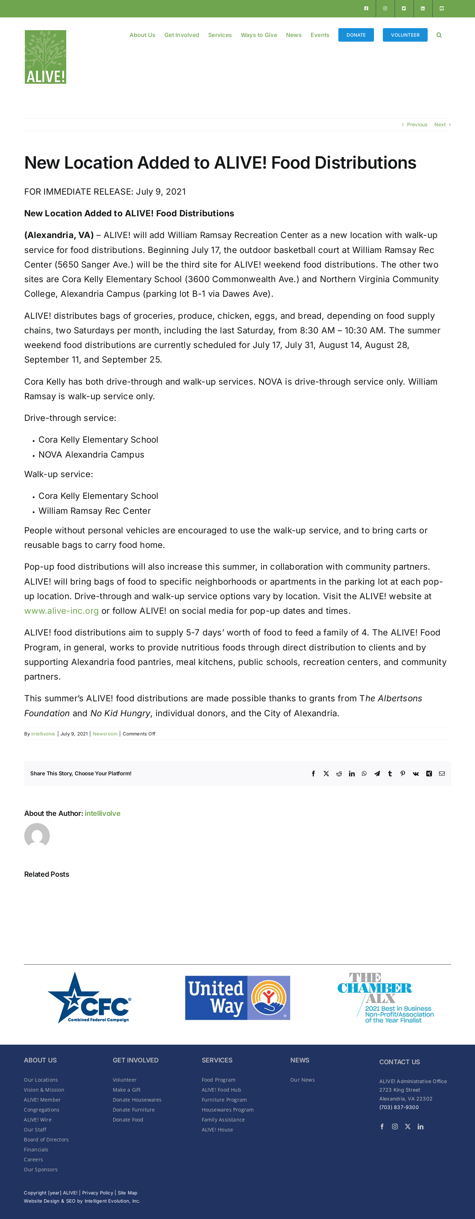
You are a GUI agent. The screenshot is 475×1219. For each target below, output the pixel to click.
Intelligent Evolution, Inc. (113, 1201)
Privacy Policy (97, 1193)
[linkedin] (420, 1126)
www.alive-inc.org (61, 611)
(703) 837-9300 (399, 1107)
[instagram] (395, 1126)
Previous (417, 124)
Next (440, 124)
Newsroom (105, 734)
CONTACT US (399, 1062)
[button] (439, 34)
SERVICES (217, 1060)
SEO (71, 1201)
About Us (40, 1060)
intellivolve (43, 734)
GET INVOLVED (136, 1060)
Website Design (41, 1201)
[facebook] (382, 1126)
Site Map (128, 1193)
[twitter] (408, 1126)
